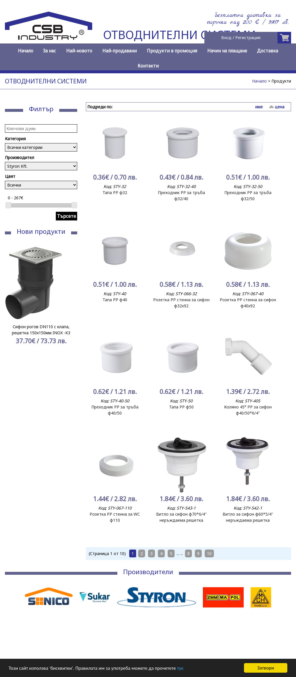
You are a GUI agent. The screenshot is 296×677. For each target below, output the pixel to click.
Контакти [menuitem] (148, 66)
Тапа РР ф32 (115, 192)
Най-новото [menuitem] (79, 51)
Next (69, 310)
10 (209, 553)
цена (279, 107)
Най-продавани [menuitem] (119, 51)
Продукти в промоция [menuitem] (172, 51)
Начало (259, 81)
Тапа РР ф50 (181, 407)
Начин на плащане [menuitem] (227, 51)
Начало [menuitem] (25, 51)
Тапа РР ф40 (115, 299)
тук (180, 668)
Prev (12, 310)
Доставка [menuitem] (267, 51)
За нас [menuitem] (49, 51)
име (259, 107)
